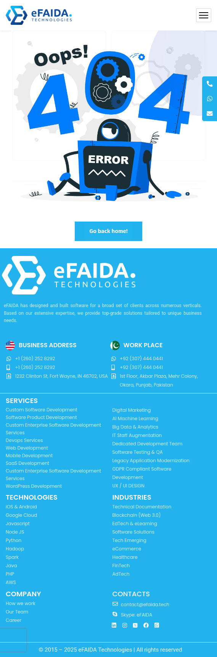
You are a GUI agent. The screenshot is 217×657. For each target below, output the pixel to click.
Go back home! (108, 231)
